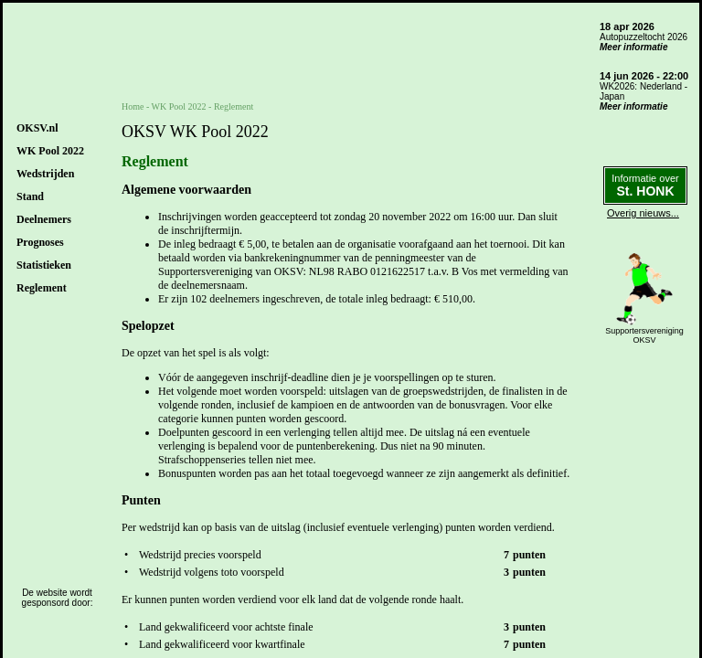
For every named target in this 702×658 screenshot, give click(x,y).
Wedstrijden (45, 173)
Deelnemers (43, 219)
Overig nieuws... (643, 212)
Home (133, 106)
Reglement (41, 287)
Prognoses (40, 242)
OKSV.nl (37, 128)
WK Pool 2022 (50, 150)
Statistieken (43, 265)
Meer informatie (633, 47)
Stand (30, 196)
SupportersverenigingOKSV (644, 335)
